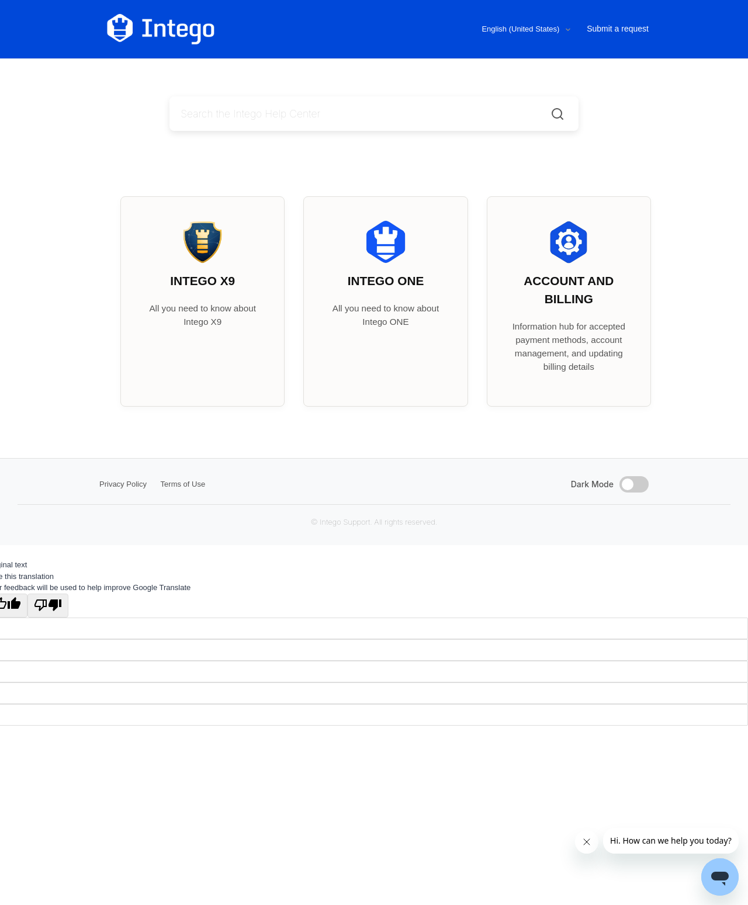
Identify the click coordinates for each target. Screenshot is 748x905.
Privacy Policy (123, 484)
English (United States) (522, 29)
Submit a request (618, 28)
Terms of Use (183, 484)
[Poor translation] (47, 606)
